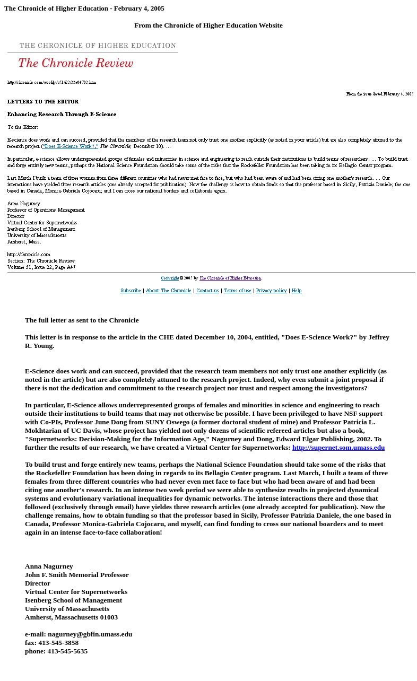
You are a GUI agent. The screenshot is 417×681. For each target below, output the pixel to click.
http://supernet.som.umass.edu (338, 447)
